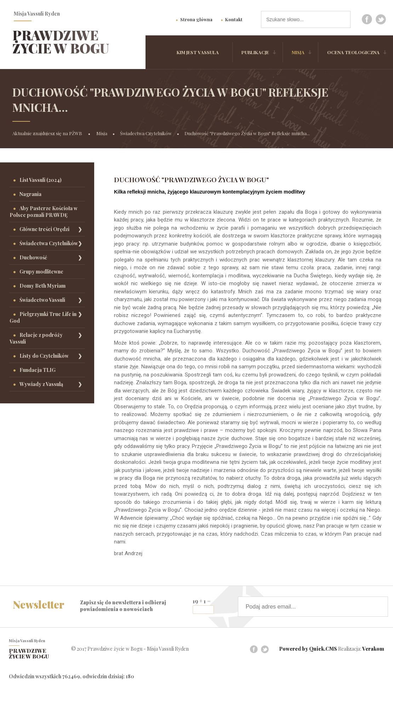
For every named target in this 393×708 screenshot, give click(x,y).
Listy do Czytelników (44, 355)
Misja (298, 52)
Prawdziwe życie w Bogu (60, 41)
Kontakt (234, 19)
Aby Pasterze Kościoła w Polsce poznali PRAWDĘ (44, 211)
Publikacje (255, 52)
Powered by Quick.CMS (308, 648)
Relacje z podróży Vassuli (36, 338)
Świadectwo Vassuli (42, 300)
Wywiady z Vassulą (41, 384)
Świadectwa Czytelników (146, 133)
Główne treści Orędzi (44, 229)
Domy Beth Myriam (42, 285)
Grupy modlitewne (41, 271)
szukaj (342, 19)
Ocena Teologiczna (353, 52)
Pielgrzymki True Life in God (43, 317)
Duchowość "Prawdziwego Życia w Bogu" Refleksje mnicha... (247, 133)
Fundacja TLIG (37, 370)
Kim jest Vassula (198, 52)
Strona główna (196, 19)
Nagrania (30, 194)
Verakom (373, 648)
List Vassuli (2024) (40, 180)
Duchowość (33, 257)
